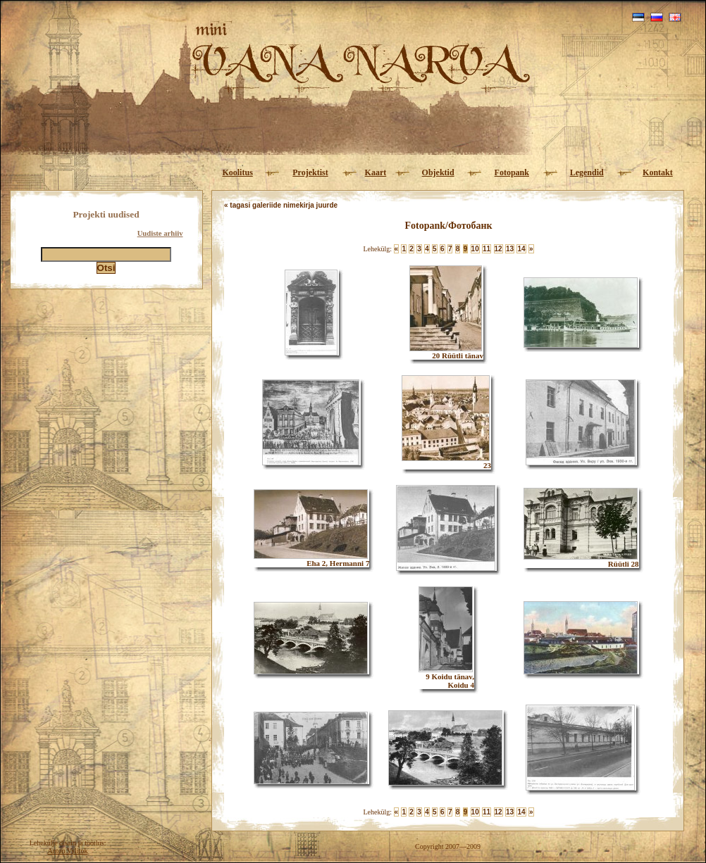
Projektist (310, 172)
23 (446, 462)
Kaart (376, 172)
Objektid (438, 172)
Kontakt (658, 172)
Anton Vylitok (68, 851)
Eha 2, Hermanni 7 (311, 559)
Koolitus (237, 172)
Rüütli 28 (581, 560)
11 (486, 249)
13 (510, 249)
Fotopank (512, 172)
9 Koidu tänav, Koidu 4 (446, 677)
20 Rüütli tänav (446, 352)
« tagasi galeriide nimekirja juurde (280, 205)
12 (498, 249)
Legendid (587, 172)
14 (521, 249)
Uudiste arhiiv (160, 233)
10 (475, 249)
